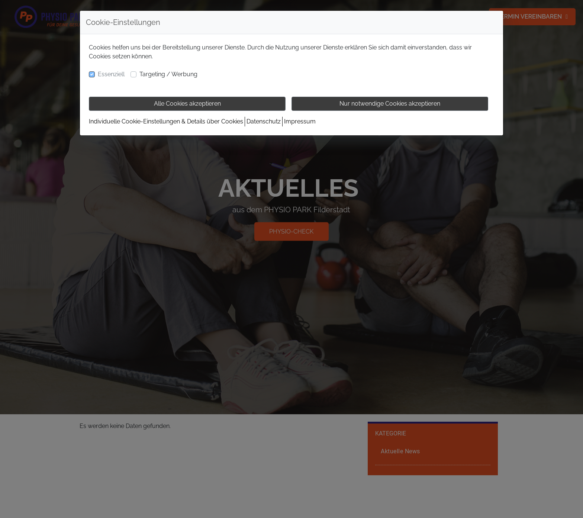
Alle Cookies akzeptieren (187, 103)
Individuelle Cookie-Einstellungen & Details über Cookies (166, 121)
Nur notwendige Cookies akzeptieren (389, 103)
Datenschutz (264, 121)
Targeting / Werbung (168, 74)
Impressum (300, 121)
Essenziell (111, 74)
